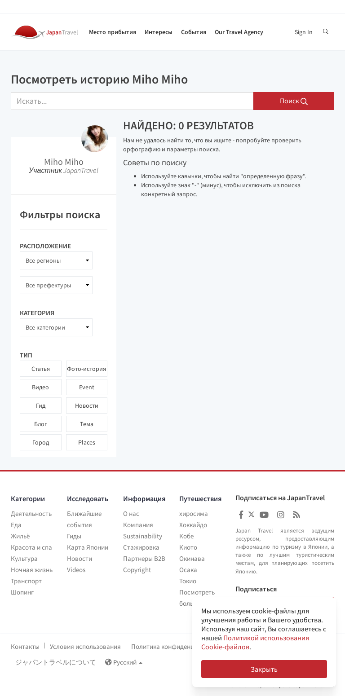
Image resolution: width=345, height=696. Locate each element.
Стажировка (141, 547)
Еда (16, 524)
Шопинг (22, 592)
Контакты (25, 646)
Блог (40, 424)
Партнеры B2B (144, 558)
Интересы (158, 32)
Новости (86, 405)
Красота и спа (31, 547)
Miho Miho (64, 161)
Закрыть (264, 669)
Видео (40, 387)
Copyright (137, 569)
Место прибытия (112, 32)
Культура (24, 558)
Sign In (304, 32)
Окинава (192, 558)
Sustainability (142, 536)
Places (86, 442)
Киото (188, 547)
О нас (131, 513)
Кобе (186, 536)
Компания (138, 524)
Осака (188, 569)
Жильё (20, 536)
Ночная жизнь (32, 569)
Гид (40, 405)
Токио (187, 581)
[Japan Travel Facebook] (241, 515)
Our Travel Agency (239, 32)
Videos (76, 569)
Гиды (74, 536)
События (193, 32)
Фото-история (86, 369)
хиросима (193, 513)
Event (86, 387)
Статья (40, 369)
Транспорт (26, 581)
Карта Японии (87, 547)
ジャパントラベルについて (55, 662)
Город (40, 442)
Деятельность (31, 513)
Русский (123, 662)
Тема (86, 424)
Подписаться (256, 589)
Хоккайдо (193, 524)
